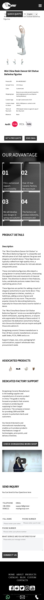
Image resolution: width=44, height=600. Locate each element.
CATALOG (13, 577)
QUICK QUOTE (14, 14)
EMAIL (18, 503)
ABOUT (20, 574)
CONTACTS (22, 580)
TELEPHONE (8, 503)
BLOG (23, 577)
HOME (11, 574)
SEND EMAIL (31, 138)
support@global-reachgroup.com (23, 507)
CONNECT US (10, 555)
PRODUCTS (30, 574)
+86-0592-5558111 (7, 507)
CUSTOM (31, 577)
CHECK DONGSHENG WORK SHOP (20, 444)
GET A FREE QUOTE (13, 138)
